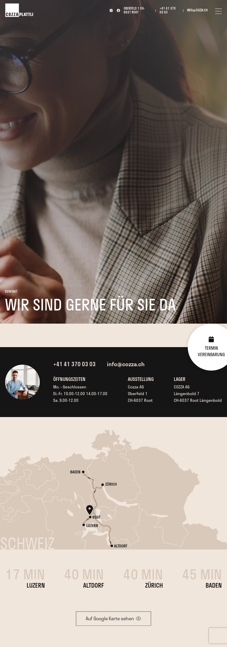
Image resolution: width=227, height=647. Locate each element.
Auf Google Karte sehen (110, 621)
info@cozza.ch (197, 10)
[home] (19, 10)
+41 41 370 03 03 (168, 10)
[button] (218, 10)
